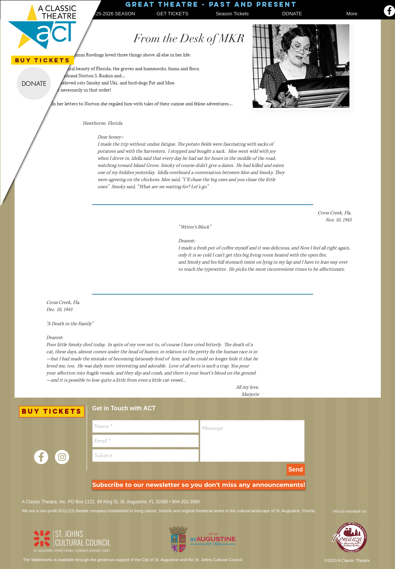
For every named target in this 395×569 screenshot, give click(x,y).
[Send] (296, 470)
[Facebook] (389, 10)
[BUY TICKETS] (42, 60)
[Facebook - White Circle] (41, 457)
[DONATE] (34, 83)
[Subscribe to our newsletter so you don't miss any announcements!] (198, 485)
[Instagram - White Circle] (62, 457)
